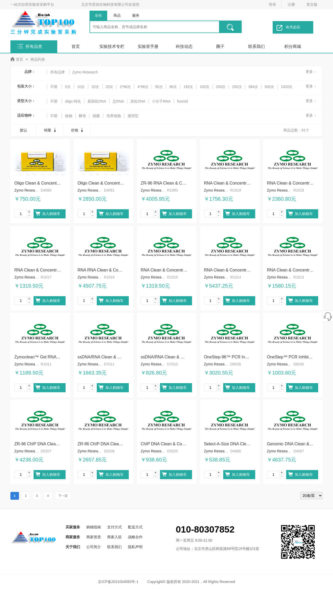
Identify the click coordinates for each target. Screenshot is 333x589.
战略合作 (135, 537)
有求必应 (288, 28)
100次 (204, 87)
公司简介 (93, 547)
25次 (109, 87)
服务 (135, 15)
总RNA (118, 101)
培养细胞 (113, 116)
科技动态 (184, 46)
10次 (81, 87)
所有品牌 (57, 72)
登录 (272, 4)
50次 (159, 87)
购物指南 (93, 527)
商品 (117, 15)
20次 (95, 87)
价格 (77, 130)
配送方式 (135, 527)
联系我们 (256, 46)
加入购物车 (51, 214)
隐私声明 (135, 547)
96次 (173, 87)
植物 (68, 116)
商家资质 (93, 537)
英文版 (311, 4)
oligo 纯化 (73, 101)
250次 (237, 87)
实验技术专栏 (111, 46)
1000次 (286, 87)
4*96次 (143, 87)
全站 (98, 15)
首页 (76, 46)
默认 (23, 130)
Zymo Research (85, 72)
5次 (68, 87)
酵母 (82, 116)
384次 (253, 87)
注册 (291, 4)
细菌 (96, 116)
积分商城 (292, 46)
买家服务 (73, 527)
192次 (188, 87)
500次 (269, 87)
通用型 (132, 116)
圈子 (220, 46)
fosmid (182, 101)
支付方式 (114, 527)
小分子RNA (161, 101)
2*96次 (125, 87)
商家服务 (73, 537)
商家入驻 (114, 537)
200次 (221, 87)
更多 (309, 71)
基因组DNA (96, 101)
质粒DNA (137, 101)
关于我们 (73, 547)
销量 (50, 130)
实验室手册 (148, 46)
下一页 (63, 496)
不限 (53, 87)
